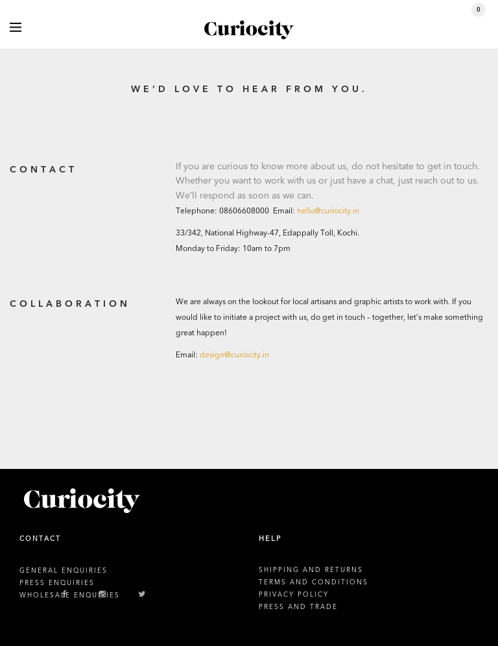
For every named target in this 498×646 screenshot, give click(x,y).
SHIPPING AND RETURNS (311, 570)
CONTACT (40, 539)
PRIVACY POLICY (294, 594)
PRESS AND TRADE (298, 607)
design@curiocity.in (234, 355)
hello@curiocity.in (328, 211)
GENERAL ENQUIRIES (63, 570)
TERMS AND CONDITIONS (313, 582)
